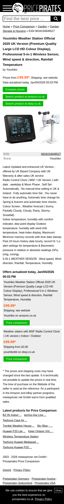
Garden (42, 26)
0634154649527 (51, 154)
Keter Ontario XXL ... (40, 431)
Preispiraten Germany (16, 478)
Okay (58, 490)
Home (6, 26)
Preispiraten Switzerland (17, 483)
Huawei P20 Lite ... (14, 431)
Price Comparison (24, 26)
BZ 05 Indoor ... (12, 415)
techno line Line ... (35, 415)
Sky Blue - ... (45, 425)
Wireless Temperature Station (21, 436)
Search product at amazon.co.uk (25, 96)
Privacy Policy (22, 470)
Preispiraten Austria (43, 478)
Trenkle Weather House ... (18, 425)
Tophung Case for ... (15, 420)
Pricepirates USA (45, 483)
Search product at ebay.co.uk (23, 103)
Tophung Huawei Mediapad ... (21, 442)
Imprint (7, 470)
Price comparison (16, 322)
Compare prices (15, 89)
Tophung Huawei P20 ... (17, 447)
